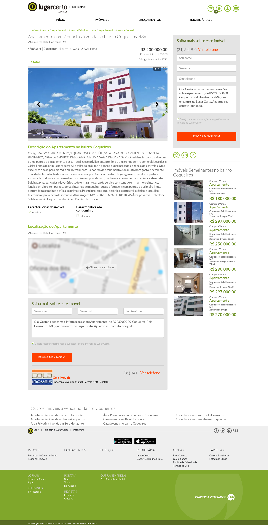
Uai (66, 479)
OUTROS (179, 450)
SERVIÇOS (107, 450)
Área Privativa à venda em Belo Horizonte (57, 423)
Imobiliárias (201, 19)
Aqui (30, 482)
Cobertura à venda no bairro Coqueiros (201, 419)
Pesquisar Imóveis (37, 459)
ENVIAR (206, 136)
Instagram (78, 429)
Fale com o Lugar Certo (56, 429)
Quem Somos (180, 459)
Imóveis (102, 19)
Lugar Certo (47, 7)
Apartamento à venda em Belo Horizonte (57, 415)
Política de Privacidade (185, 462)
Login (36, 429)
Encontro (69, 495)
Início (60, 19)
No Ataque (70, 485)
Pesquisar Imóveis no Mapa (42, 455)
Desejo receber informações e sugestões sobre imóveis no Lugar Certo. (71, 343)
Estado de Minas (218, 459)
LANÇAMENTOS (75, 450)
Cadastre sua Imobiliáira (150, 459)
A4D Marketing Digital (112, 479)
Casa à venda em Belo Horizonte (123, 419)
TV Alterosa (34, 491)
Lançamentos (149, 19)
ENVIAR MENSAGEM (51, 357)
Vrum (67, 482)
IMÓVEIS (34, 450)
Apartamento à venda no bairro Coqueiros (58, 419)
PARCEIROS (217, 450)
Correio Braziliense (219, 455)
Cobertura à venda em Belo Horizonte (200, 415)
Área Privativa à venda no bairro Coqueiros (130, 415)
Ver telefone (150, 373)
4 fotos (35, 62)
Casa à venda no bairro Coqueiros (124, 423)
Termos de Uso (181, 465)
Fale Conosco (180, 455)
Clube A (68, 498)
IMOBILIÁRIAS (146, 450)
